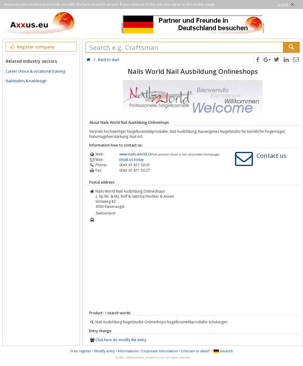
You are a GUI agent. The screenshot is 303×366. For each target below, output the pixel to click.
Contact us (271, 156)
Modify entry (104, 351)
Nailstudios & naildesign (26, 80)
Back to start (108, 59)
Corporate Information (159, 351)
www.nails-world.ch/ (136, 154)
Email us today (131, 159)
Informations (128, 351)
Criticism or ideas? (195, 351)
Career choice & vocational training (35, 71)
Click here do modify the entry (120, 339)
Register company (32, 47)
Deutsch (223, 351)
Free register (80, 351)
